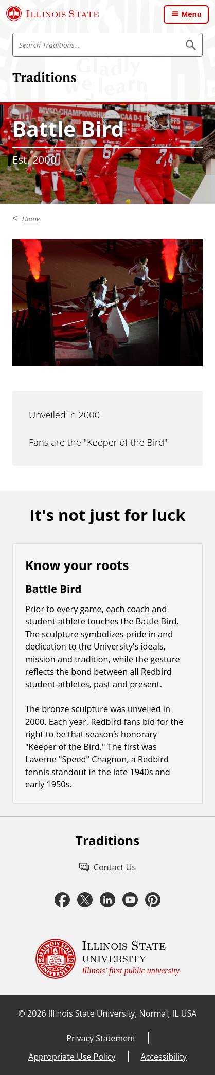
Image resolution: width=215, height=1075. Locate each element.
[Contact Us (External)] (107, 867)
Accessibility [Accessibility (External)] (164, 1056)
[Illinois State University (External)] (52, 13)
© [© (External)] (22, 1013)
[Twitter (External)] (85, 900)
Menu (191, 14)
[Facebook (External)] (62, 900)
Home (31, 219)
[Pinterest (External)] (152, 900)
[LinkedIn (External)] (107, 900)
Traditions (44, 77)
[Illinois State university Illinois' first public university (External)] (107, 959)
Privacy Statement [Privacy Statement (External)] (100, 1038)
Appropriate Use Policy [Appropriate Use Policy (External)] (71, 1056)
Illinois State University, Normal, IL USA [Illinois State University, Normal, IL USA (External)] (122, 1013)
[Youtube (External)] (130, 900)
